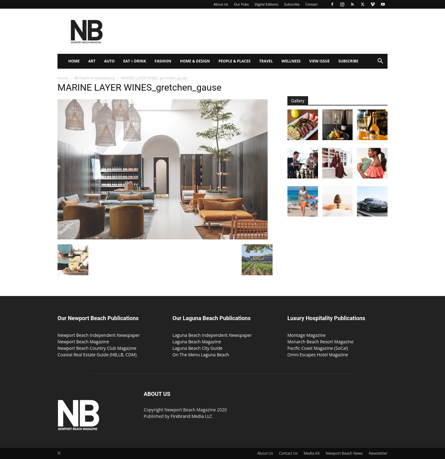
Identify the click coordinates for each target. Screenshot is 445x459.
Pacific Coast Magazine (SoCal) (317, 348)
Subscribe (291, 4)
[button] (380, 62)
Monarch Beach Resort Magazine (320, 342)
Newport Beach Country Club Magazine (96, 348)
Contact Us (288, 453)
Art (91, 61)
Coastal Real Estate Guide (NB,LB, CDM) (97, 355)
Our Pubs (241, 4)
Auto (109, 61)
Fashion (163, 61)
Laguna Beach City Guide (197, 348)
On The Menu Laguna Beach (200, 355)
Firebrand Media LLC (191, 416)
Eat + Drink (134, 61)
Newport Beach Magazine (83, 342)
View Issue (319, 61)
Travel (266, 61)
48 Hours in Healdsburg (94, 78)
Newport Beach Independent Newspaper (98, 335)
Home (74, 61)
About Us (221, 4)
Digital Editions (266, 4)
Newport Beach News (344, 453)
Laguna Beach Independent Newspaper (212, 335)
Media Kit (312, 453)
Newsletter (378, 453)
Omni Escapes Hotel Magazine (317, 355)
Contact (311, 4)
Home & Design (195, 61)
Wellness (291, 61)
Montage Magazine (306, 335)
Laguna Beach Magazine (196, 342)
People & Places (234, 61)
